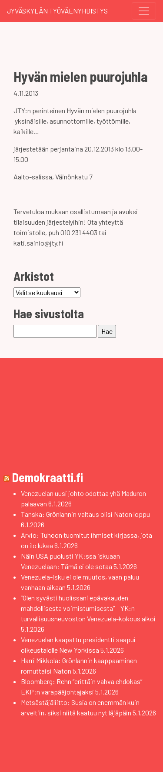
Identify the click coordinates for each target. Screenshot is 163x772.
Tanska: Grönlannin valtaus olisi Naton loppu (85, 514)
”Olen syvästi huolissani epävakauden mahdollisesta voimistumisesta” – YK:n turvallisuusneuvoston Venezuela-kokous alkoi (88, 608)
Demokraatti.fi (47, 477)
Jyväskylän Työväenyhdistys (57, 11)
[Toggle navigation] (144, 11)
